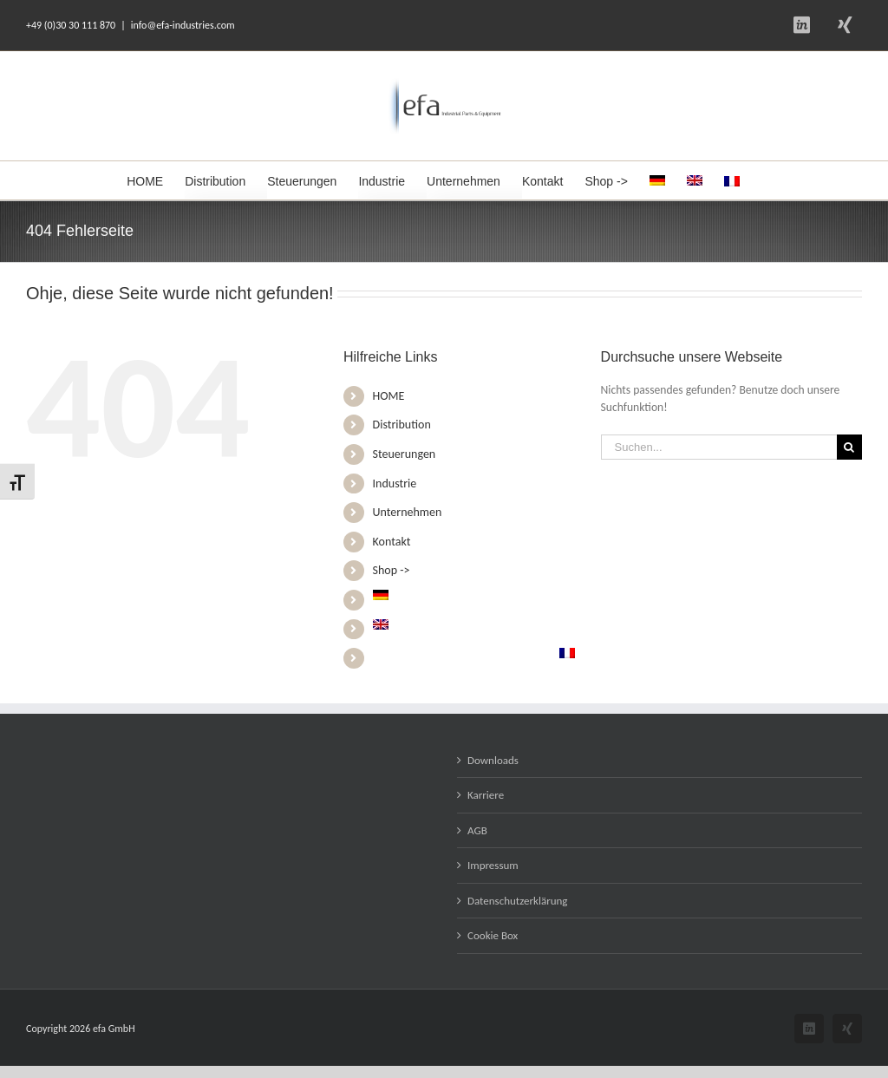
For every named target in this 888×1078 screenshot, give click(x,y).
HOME (389, 396)
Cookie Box (492, 935)
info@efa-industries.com (183, 25)
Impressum (493, 865)
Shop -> (391, 570)
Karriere (485, 794)
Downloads (493, 760)
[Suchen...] (719, 447)
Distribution (402, 424)
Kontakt (392, 541)
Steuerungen (404, 454)
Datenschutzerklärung (517, 900)
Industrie (395, 483)
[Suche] (849, 447)
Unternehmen (407, 512)
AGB (477, 830)
